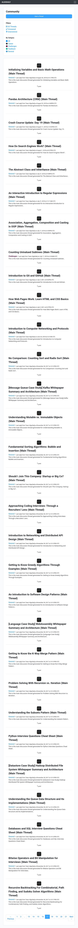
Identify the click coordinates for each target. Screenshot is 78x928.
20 (61, 917)
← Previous (10, 918)
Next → (71, 918)
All (8, 41)
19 (57, 917)
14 (33, 917)
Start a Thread (39, 16)
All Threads (11, 27)
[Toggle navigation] (75, 2)
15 (38, 917)
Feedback (11, 49)
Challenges (11, 46)
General (10, 51)
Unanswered (11, 32)
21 (66, 917)
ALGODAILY (6, 2)
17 (47, 917)
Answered (11, 29)
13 (29, 917)
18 (52, 917)
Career (9, 44)
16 (43, 917)
